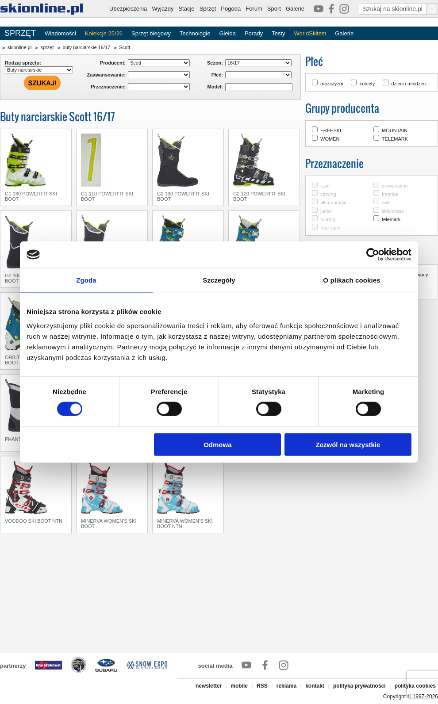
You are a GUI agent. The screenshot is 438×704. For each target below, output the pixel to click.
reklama (286, 686)
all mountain (333, 202)
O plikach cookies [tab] (351, 280)
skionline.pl (19, 47)
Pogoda (231, 8)
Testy (278, 33)
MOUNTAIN (394, 130)
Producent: (113, 62)
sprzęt (47, 47)
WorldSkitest (310, 33)
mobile (239, 686)
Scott (124, 47)
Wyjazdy (162, 8)
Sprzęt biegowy (151, 33)
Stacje (186, 8)
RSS (262, 686)
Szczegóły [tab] (219, 280)
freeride (390, 194)
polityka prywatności (359, 686)
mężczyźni (331, 83)
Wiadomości (60, 33)
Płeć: (217, 74)
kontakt (314, 686)
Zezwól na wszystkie (348, 444)
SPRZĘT (20, 33)
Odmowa (217, 444)
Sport (274, 8)
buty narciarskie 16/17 (87, 47)
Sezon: (215, 62)
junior (326, 211)
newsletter (209, 686)
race (325, 185)
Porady (254, 33)
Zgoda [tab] (86, 280)
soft (386, 202)
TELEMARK (395, 139)
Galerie (295, 8)
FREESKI (330, 130)
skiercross (393, 211)
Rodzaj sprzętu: (23, 62)
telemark (391, 219)
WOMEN (329, 139)
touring (327, 219)
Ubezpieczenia (128, 8)
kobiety (367, 83)
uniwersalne (395, 185)
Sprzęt (208, 8)
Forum (254, 8)
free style (330, 227)
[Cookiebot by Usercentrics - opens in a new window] (372, 254)
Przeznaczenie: (108, 86)
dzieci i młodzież (408, 83)
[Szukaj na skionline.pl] (432, 9)
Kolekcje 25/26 (104, 33)
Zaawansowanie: (106, 74)
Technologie (195, 33)
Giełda (227, 33)
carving (328, 194)
